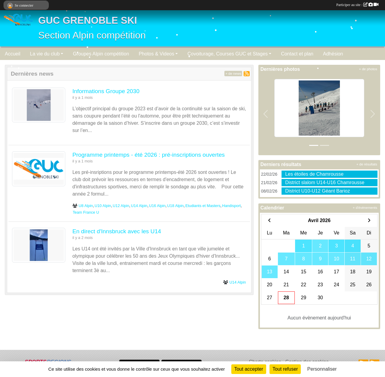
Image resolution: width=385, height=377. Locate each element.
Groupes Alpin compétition (101, 53)
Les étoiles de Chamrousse (314, 174)
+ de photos (368, 69)
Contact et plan (297, 53)
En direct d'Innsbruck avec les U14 (116, 231)
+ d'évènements (365, 207)
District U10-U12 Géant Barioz (317, 190)
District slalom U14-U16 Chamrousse (324, 182)
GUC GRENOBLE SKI (87, 20)
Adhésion (333, 53)
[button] (266, 114)
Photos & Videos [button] (156, 53)
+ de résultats (366, 164)
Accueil (12, 53)
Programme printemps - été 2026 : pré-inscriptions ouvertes (148, 155)
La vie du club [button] (45, 53)
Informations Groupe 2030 (106, 91)
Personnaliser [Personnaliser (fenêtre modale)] (322, 369)
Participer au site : (357, 5)
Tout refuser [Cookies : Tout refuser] (285, 369)
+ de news (233, 73)
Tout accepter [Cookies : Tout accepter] (248, 369)
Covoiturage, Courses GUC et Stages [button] (227, 53)
